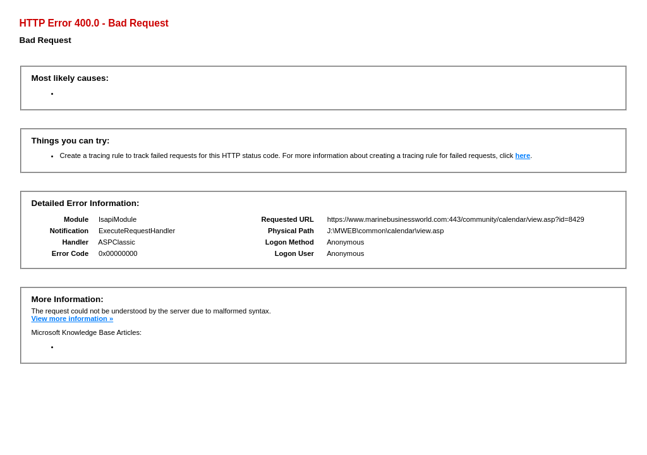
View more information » (72, 318)
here (523, 155)
